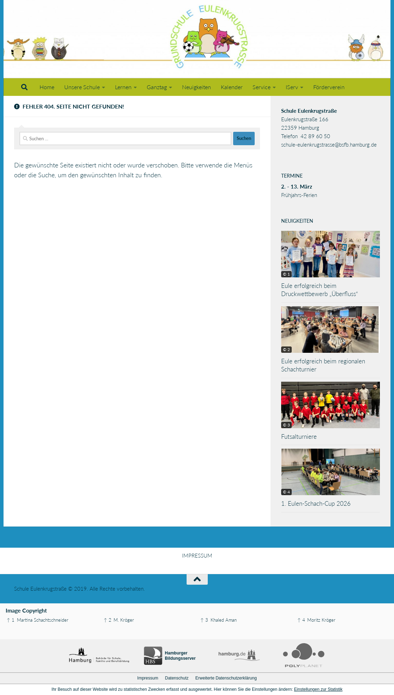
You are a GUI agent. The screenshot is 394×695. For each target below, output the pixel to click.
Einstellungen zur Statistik (318, 689)
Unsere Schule (82, 87)
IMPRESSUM (197, 555)
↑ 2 (107, 620)
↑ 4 (301, 620)
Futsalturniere (299, 436)
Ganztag (157, 87)
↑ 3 (204, 620)
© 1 (286, 274)
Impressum (147, 678)
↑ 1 (10, 620)
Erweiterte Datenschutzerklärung (226, 678)
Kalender (232, 87)
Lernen (123, 87)
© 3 (286, 425)
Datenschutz (177, 678)
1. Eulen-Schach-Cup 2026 (316, 503)
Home (47, 87)
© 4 (286, 491)
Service (262, 87)
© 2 (286, 349)
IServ (292, 87)
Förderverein (329, 87)
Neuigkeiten (196, 87)
